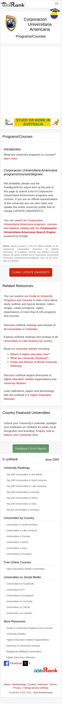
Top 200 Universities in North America (26, 480)
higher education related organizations (27, 379)
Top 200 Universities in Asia (21, 503)
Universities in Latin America (21, 530)
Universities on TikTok (18, 607)
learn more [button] (10, 158)
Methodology (19, 684)
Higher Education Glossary (20, 657)
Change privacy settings (35, 688)
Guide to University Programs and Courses (29, 628)
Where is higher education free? (30, 354)
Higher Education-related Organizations (27, 639)
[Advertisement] (30, 80)
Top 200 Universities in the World (24, 474)
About (7, 684)
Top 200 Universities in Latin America (26, 486)
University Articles (16, 634)
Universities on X (15, 589)
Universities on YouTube (19, 601)
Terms (53, 684)
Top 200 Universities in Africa (22, 498)
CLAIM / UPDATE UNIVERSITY (30, 272)
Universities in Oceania (18, 554)
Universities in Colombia (22, 329)
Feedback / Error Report (30, 448)
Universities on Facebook (20, 583)
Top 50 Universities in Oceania (22, 509)
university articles (26, 348)
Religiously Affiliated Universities (23, 651)
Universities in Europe (18, 536)
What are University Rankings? (29, 358)
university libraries (15, 383)
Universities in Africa (17, 542)
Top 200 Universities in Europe (22, 492)
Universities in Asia (16, 548)
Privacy (17, 688)
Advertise (43, 684)
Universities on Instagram (20, 595)
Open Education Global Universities (25, 569)
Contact (32, 684)
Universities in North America (22, 524)
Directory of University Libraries (23, 645)
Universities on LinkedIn (19, 613)
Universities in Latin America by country (28, 341)
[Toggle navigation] (56, 3)
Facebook (13, 663)
